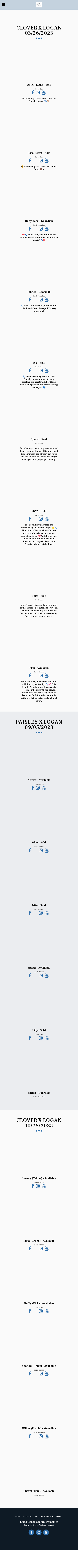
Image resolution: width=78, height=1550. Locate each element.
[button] (3, 5)
